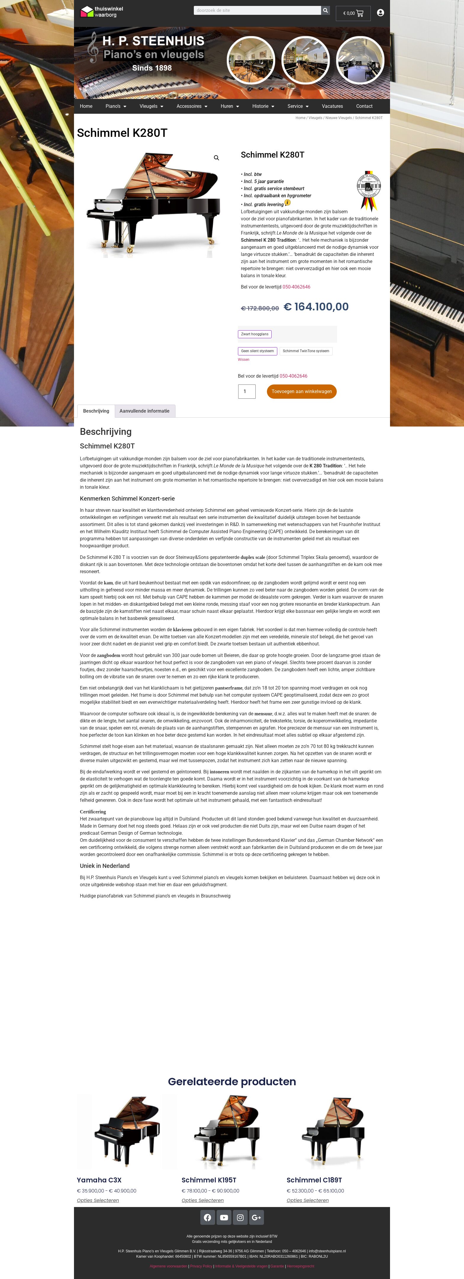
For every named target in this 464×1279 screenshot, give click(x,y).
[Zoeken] (325, 10)
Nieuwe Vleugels (339, 118)
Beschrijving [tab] (96, 411)
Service (298, 106)
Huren (230, 106)
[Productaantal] (246, 391)
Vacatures (332, 106)
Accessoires (192, 106)
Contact (364, 106)
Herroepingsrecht (300, 1266)
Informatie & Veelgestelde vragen (241, 1266)
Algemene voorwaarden (168, 1266)
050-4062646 (296, 287)
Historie (263, 106)
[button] (216, 158)
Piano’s (116, 106)
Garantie (277, 1266)
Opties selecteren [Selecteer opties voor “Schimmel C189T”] (308, 1200)
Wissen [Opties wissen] (243, 360)
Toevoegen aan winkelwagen (302, 391)
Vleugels (151, 106)
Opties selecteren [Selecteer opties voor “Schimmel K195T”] (203, 1200)
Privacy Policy (201, 1266)
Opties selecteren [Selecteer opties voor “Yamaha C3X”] (98, 1200)
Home (86, 106)
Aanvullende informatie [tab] (145, 411)
